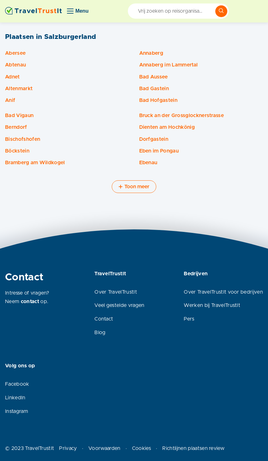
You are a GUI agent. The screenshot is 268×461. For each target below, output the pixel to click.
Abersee (15, 53)
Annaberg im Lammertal (168, 64)
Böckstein (17, 150)
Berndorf (16, 127)
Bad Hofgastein (158, 100)
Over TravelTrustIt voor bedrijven (223, 292)
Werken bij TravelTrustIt (212, 305)
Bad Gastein (154, 88)
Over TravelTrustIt (115, 292)
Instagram (16, 411)
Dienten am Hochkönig (167, 127)
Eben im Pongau (159, 150)
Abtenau (15, 64)
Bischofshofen (22, 139)
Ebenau (148, 162)
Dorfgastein (154, 139)
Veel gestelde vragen (119, 305)
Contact (103, 318)
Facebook (17, 384)
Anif (10, 100)
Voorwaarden (104, 448)
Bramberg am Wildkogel (35, 162)
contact (30, 301)
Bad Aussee (153, 76)
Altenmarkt (19, 88)
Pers (189, 318)
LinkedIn (15, 397)
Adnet (12, 76)
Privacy (68, 448)
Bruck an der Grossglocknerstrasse (181, 115)
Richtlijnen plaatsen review (193, 448)
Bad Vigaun (19, 115)
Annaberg (151, 53)
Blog (99, 332)
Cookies (141, 448)
